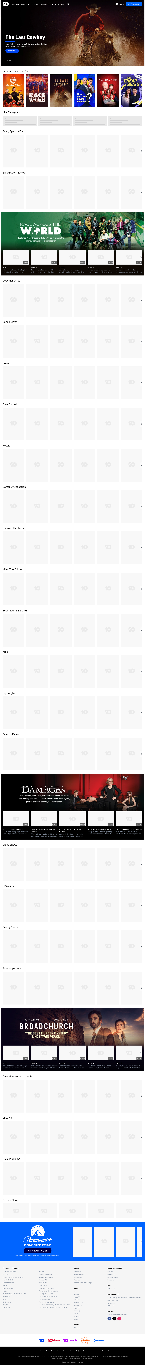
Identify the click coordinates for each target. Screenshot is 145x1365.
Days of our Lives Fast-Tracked (13, 1277)
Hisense (76, 1316)
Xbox (76, 1319)
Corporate (111, 1274)
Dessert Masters (8, 1283)
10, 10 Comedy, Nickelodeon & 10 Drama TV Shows (124, 1297)
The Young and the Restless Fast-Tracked (53, 1307)
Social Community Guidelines (117, 1315)
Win (62, 4)
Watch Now (12, 50)
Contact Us (106, 1351)
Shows (15, 4)
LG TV (76, 1313)
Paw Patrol (6, 1307)
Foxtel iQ (77, 1311)
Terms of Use (55, 1351)
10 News (77, 1328)
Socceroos (78, 1277)
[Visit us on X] (114, 1318)
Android (76, 1294)
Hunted (5, 1291)
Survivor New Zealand (46, 1274)
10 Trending (111, 1306)
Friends (5, 1285)
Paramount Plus (113, 1277)
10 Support (111, 1289)
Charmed (6, 1274)
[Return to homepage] (6, 4)
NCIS (4, 1299)
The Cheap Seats (44, 1299)
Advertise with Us (42, 1351)
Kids (57, 4)
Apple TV (77, 1297)
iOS (75, 1291)
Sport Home (78, 1272)
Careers (110, 1272)
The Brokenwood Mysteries (48, 1296)
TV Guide (34, 4)
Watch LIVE (111, 1303)
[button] (67, 4)
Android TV (78, 1305)
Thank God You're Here (46, 1288)
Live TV (25, 4)
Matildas (77, 1280)
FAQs (78, 1351)
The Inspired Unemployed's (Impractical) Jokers (54, 1305)
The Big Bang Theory (45, 1294)
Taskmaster (43, 1285)
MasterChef (6, 1296)
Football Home (79, 1274)
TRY (134, 4)
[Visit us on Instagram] (119, 1318)
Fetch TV (77, 1308)
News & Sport (47, 4)
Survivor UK (43, 1280)
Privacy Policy (68, 1351)
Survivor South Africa (46, 1277)
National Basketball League (83, 1283)
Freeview (77, 1300)
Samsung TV (78, 1302)
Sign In (120, 4)
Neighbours (6, 1305)
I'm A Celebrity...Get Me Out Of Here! (14, 1294)
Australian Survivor (9, 1272)
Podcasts (111, 1280)
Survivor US (43, 1283)
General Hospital (8, 1288)
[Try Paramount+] (37, 1234)
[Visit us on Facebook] (109, 1318)
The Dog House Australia (47, 1302)
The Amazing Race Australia (48, 1291)
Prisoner (41, 1272)
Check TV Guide (113, 1300)
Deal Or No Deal (8, 1280)
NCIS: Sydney (7, 1302)
